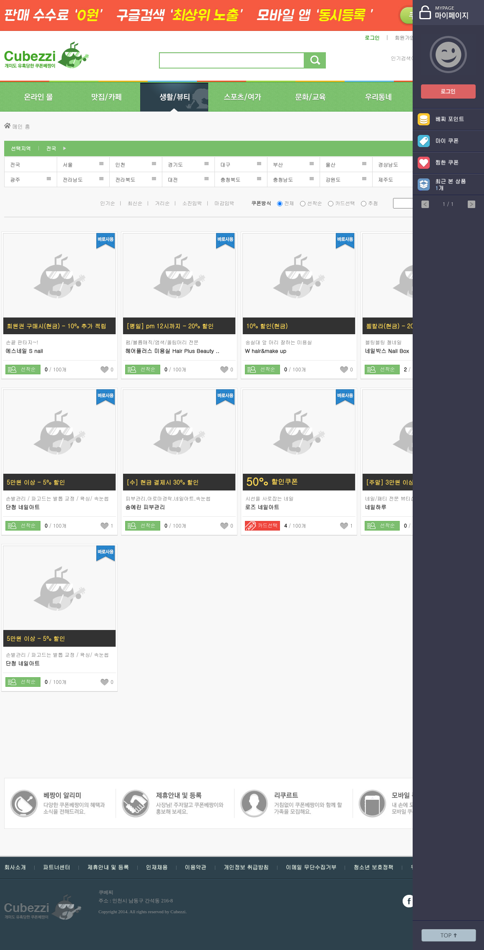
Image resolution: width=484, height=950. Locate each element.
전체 (289, 202)
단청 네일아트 (22, 507)
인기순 (107, 202)
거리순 (162, 202)
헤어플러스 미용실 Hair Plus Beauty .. (172, 351)
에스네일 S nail (24, 351)
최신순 (135, 202)
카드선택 (345, 202)
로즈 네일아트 (262, 507)
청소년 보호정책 (373, 867)
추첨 (373, 202)
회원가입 (405, 37)
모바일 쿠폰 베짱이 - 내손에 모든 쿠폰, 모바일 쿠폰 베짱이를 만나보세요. (290, 793)
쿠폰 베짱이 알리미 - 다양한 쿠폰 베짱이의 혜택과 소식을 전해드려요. (407, 793)
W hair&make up (265, 351)
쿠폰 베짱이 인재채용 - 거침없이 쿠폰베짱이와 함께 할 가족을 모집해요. (172, 793)
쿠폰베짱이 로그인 (442, 86)
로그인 (372, 37)
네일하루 (375, 507)
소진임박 (192, 202)
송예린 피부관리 (145, 507)
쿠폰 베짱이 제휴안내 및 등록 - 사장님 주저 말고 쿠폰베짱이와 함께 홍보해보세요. (57, 793)
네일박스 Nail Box (387, 351)
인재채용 (157, 867)
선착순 (314, 202)
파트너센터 (56, 867)
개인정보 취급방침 (246, 867)
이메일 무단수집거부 (311, 867)
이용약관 (196, 867)
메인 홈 (21, 126)
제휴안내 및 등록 (108, 867)
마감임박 (224, 202)
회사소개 (15, 867)
